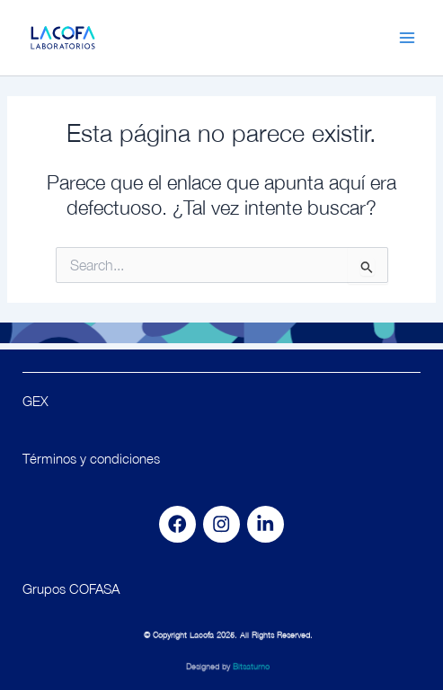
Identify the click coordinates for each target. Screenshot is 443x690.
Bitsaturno (251, 670)
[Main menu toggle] (407, 38)
